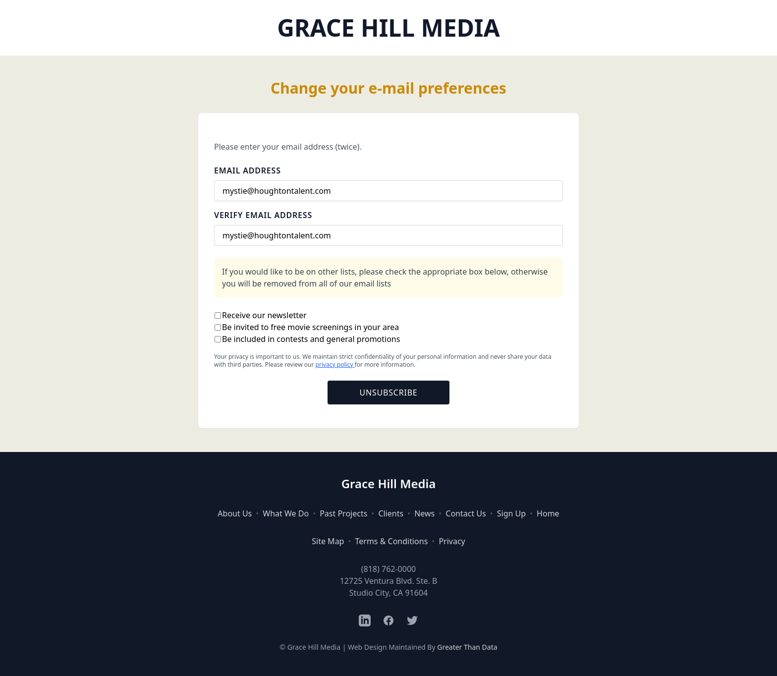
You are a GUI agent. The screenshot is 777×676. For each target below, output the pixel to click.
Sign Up (511, 513)
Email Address (247, 170)
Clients (390, 513)
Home (548, 513)
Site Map (328, 541)
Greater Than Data (467, 647)
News (424, 513)
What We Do (286, 513)
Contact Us (465, 513)
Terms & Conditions (391, 541)
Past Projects (343, 513)
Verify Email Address (263, 215)
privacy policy (335, 364)
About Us (235, 513)
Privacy (452, 541)
